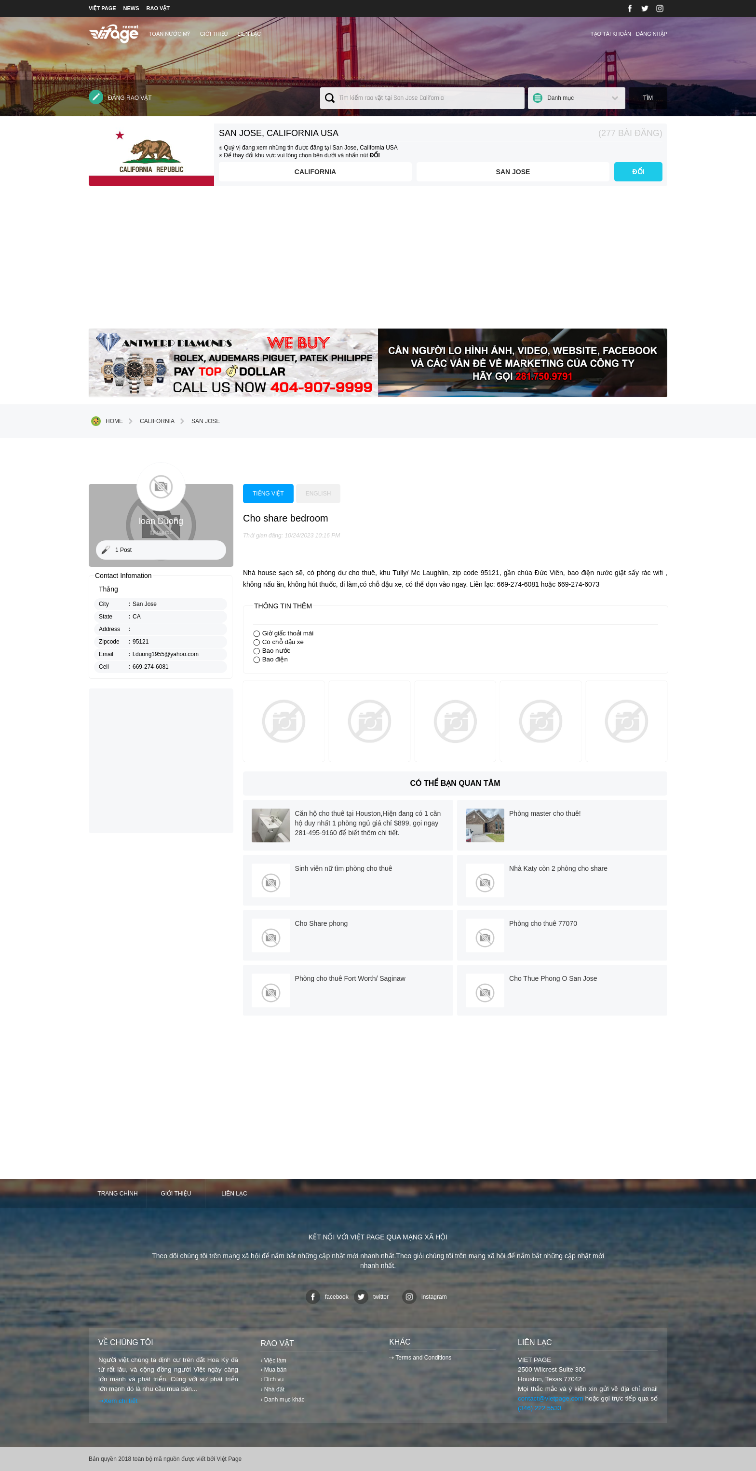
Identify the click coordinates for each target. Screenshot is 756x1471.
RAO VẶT (158, 8)
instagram (424, 1297)
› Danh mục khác (282, 1399)
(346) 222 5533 (539, 1408)
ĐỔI (639, 172)
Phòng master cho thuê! (545, 813)
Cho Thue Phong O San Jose (553, 978)
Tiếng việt (268, 493)
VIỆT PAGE (102, 8)
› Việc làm (273, 1360)
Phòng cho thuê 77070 (543, 923)
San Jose (513, 172)
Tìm (648, 98)
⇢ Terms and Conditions (420, 1357)
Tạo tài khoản (611, 34)
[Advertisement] (378, 261)
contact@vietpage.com (550, 1398)
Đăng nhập (651, 34)
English (318, 493)
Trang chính (117, 1193)
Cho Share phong (321, 923)
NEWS (131, 8)
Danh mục (560, 98)
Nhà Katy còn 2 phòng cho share (558, 868)
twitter (371, 1297)
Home (107, 421)
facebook (327, 1297)
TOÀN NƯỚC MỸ (169, 34)
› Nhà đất (272, 1389)
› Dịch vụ (272, 1379)
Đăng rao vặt (120, 97)
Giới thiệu (214, 34)
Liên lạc (249, 34)
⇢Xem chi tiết (117, 1400)
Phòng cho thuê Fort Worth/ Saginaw (350, 978)
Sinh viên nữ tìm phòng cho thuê (343, 868)
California (315, 172)
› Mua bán (273, 1369)
